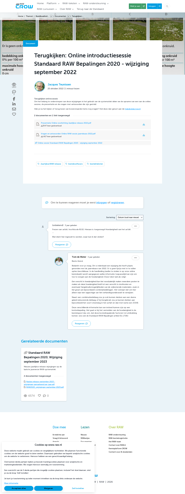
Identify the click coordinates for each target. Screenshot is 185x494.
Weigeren (48, 488)
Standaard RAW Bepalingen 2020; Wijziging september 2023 (43, 357)
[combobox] (129, 217)
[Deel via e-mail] (14, 109)
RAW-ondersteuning (117, 435)
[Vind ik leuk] (14, 114)
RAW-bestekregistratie (118, 438)
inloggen (101, 202)
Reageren (61, 244)
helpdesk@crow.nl (133, 109)
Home (20, 16)
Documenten (60, 16)
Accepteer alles (19, 488)
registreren (117, 202)
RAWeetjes (85, 438)
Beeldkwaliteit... (42, 16)
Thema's (29, 16)
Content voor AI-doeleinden (120, 452)
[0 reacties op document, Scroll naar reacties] (46, 395)
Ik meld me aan (59, 435)
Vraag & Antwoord (60, 438)
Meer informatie (11, 483)
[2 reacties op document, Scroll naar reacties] (14, 93)
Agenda (56, 442)
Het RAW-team (115, 442)
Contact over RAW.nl (117, 445)
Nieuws (84, 435)
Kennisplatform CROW (118, 449)
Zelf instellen (78, 488)
